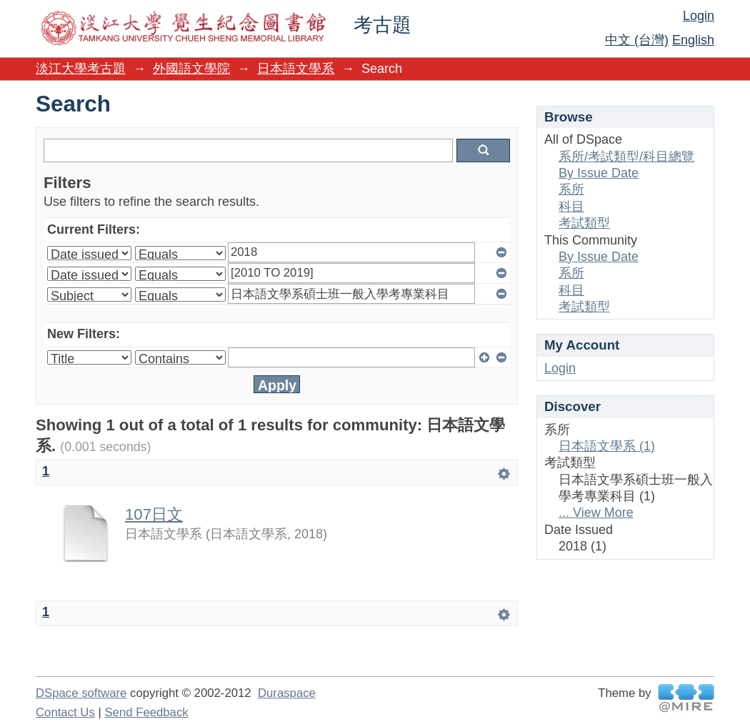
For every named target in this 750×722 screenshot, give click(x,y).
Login (698, 16)
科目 (571, 206)
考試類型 (584, 223)
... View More (596, 512)
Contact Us (65, 712)
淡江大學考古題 (81, 68)
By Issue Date (599, 173)
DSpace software (81, 693)
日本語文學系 (295, 68)
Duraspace (287, 693)
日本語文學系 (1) (607, 446)
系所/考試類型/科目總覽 (626, 156)
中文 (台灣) (637, 40)
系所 (571, 189)
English (693, 40)
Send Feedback (146, 712)
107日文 (154, 514)
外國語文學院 (191, 68)
